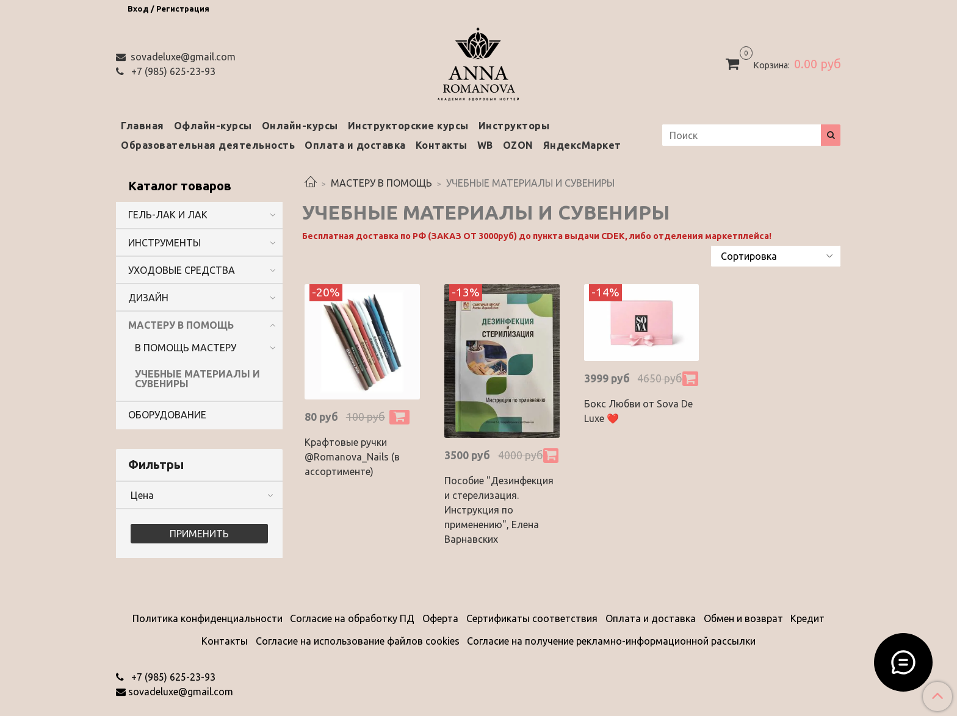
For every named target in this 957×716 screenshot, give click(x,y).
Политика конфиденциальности (207, 618)
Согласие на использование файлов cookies (358, 640)
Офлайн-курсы (213, 125)
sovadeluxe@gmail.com (182, 56)
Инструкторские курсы (408, 125)
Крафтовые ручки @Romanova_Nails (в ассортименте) (352, 457)
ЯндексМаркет (582, 145)
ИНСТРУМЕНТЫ (164, 242)
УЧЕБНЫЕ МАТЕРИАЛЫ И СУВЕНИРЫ (197, 378)
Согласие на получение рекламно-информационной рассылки (611, 640)
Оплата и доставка (355, 145)
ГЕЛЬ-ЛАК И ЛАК (168, 214)
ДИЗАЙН (148, 297)
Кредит (807, 618)
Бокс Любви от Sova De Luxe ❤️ (638, 411)
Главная (142, 125)
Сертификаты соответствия (532, 618)
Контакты (442, 145)
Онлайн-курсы (300, 125)
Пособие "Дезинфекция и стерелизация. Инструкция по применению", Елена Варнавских (499, 510)
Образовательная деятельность (208, 145)
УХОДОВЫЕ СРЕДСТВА (181, 270)
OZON (518, 145)
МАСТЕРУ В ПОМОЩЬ (381, 182)
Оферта (440, 618)
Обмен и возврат (743, 618)
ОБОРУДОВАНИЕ (167, 414)
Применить (199, 533)
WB (485, 145)
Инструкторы (514, 125)
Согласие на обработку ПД (352, 618)
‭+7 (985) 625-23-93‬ (172, 71)
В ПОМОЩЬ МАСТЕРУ (185, 347)
